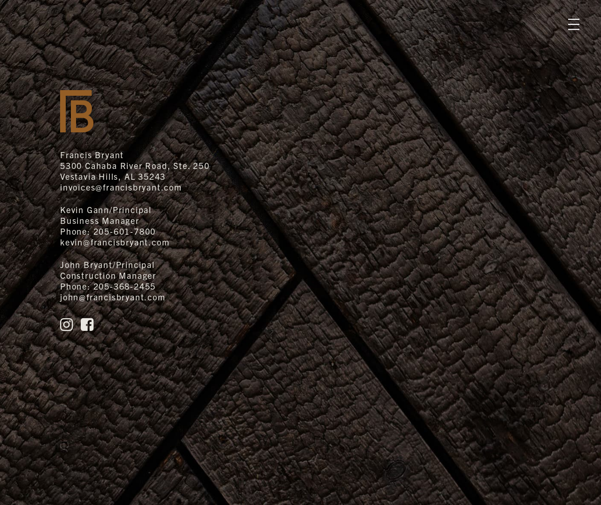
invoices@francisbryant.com (121, 187)
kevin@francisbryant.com (115, 242)
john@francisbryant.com (113, 296)
